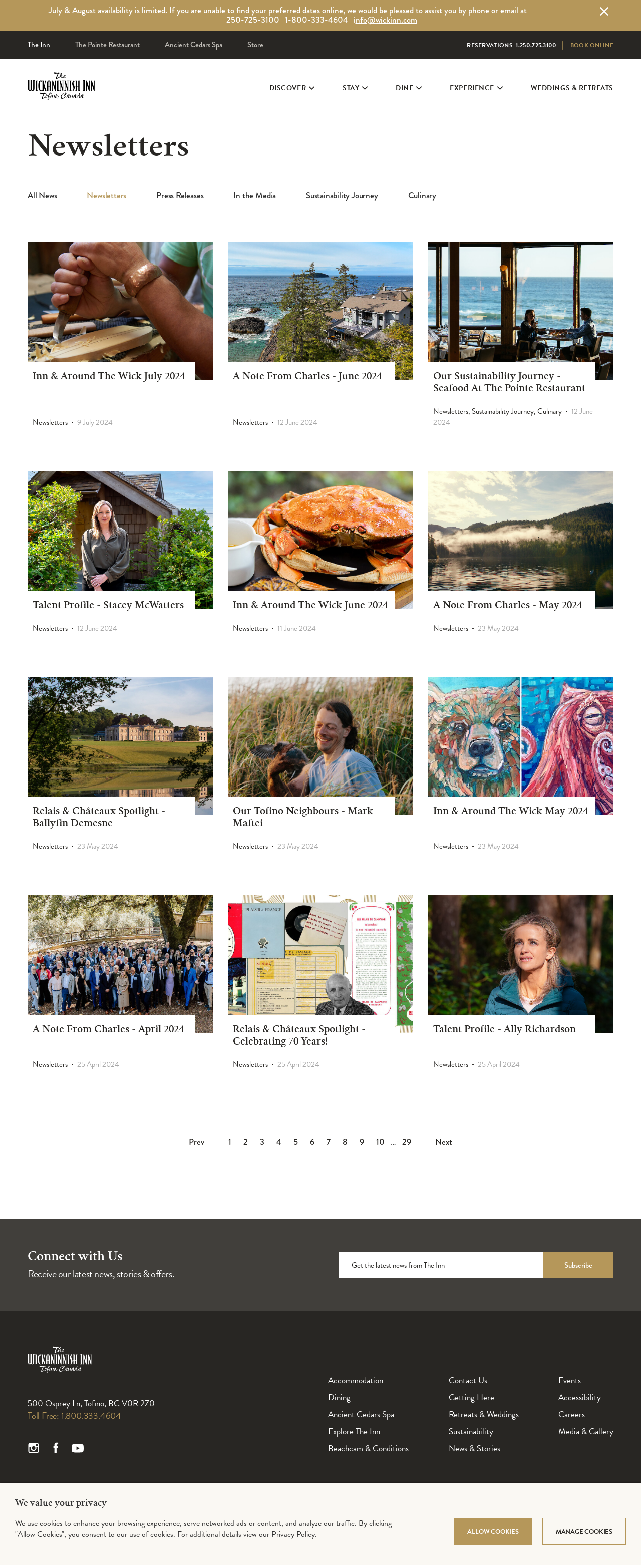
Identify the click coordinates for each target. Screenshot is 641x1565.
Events (569, 1380)
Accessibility (579, 1397)
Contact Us (468, 1380)
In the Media (254, 196)
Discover (290, 96)
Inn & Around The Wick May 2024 (510, 812)
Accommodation (355, 1380)
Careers (571, 1414)
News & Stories (474, 1448)
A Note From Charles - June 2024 (307, 377)
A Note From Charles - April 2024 (108, 1030)
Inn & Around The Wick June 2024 (310, 606)
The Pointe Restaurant (107, 44)
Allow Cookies (492, 1532)
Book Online (591, 45)
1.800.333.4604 (91, 1415)
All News (42, 196)
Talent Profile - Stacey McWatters (108, 606)
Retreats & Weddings (484, 1414)
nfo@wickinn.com (386, 20)
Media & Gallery (585, 1431)
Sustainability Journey (342, 196)
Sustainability (471, 1431)
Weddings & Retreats (572, 96)
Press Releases (179, 196)
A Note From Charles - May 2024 (507, 606)
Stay (354, 96)
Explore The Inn (354, 1431)
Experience (475, 96)
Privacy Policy (293, 1534)
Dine (408, 96)
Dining (339, 1397)
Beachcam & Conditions (368, 1448)
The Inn (39, 44)
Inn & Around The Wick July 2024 (109, 377)
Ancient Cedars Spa (193, 44)
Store (255, 44)
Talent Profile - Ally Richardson (504, 1030)
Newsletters (106, 196)
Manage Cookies (584, 1532)
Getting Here (471, 1397)
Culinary (422, 196)
